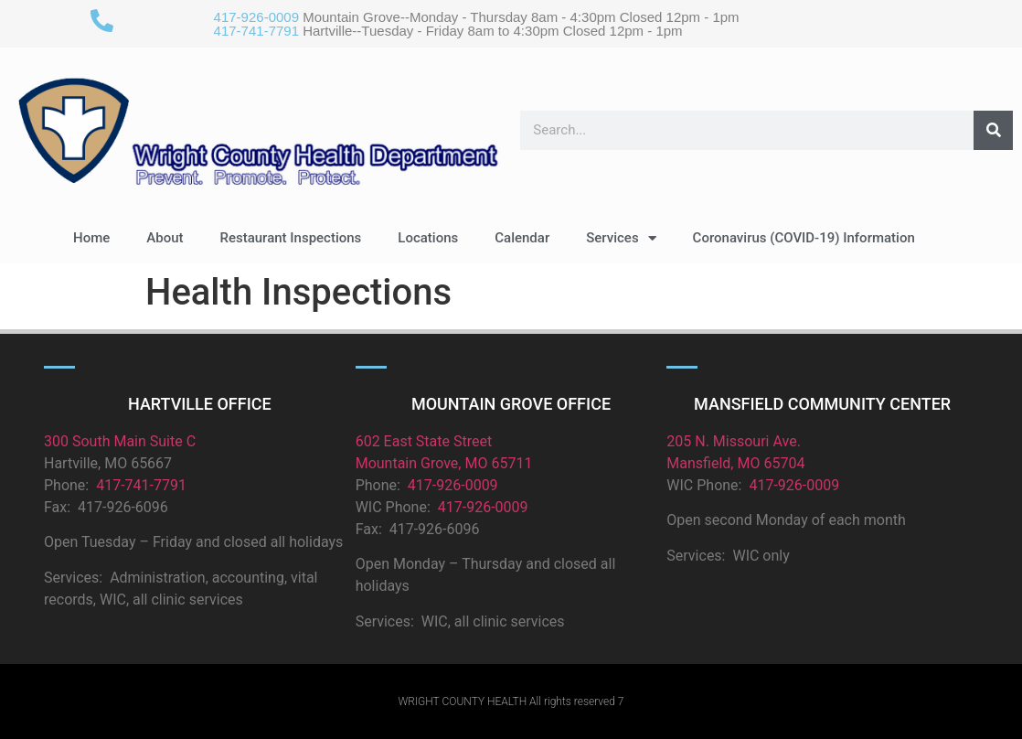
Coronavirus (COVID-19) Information (804, 238)
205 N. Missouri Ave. (733, 441)
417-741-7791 (256, 30)
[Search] (993, 130)
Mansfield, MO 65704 (735, 463)
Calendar (522, 238)
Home (91, 238)
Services (620, 238)
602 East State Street (424, 441)
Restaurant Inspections (291, 238)
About (164, 238)
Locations (428, 238)
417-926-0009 (256, 17)
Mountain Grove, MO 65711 (444, 463)
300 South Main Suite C (120, 441)
